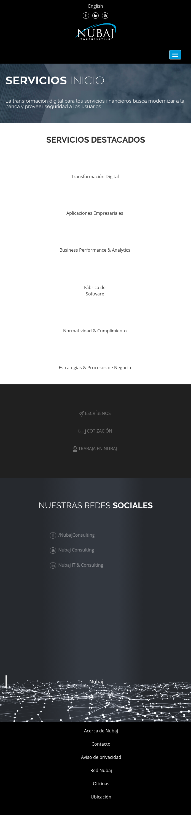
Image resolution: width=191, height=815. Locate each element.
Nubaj (96, 681)
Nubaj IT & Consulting (77, 565)
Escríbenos (95, 413)
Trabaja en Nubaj (95, 448)
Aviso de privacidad (101, 757)
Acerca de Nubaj (101, 731)
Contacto (101, 744)
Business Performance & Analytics (95, 250)
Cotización (94, 431)
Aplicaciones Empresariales (94, 213)
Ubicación (101, 797)
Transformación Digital (95, 176)
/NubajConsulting (73, 535)
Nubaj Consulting (73, 550)
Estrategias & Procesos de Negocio (95, 368)
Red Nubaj (101, 770)
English (95, 6)
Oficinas (101, 784)
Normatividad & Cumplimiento (95, 331)
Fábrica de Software (95, 290)
